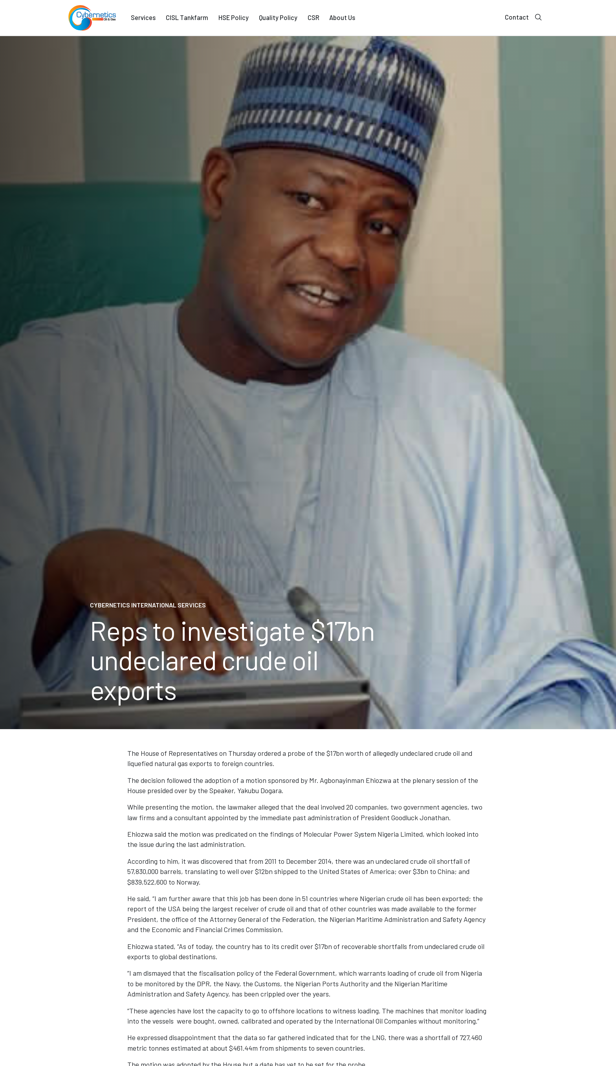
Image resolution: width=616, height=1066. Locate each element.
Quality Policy (278, 17)
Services (143, 17)
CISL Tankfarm (187, 17)
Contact (517, 17)
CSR (313, 17)
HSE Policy (233, 17)
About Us (342, 17)
